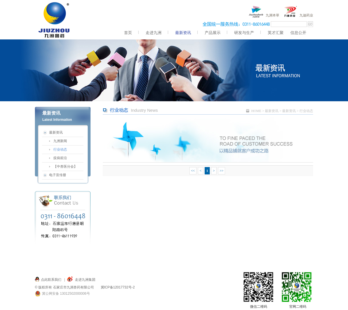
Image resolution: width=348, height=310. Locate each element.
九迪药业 (306, 15)
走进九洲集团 (85, 280)
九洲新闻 (60, 141)
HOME (256, 111)
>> (222, 171)
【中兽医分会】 (65, 166)
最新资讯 (271, 111)
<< (193, 171)
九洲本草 (272, 15)
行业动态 (60, 149)
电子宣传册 (57, 175)
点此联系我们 (51, 280)
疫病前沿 (60, 158)
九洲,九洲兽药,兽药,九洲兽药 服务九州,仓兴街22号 (54, 19)
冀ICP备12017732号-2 (118, 287)
